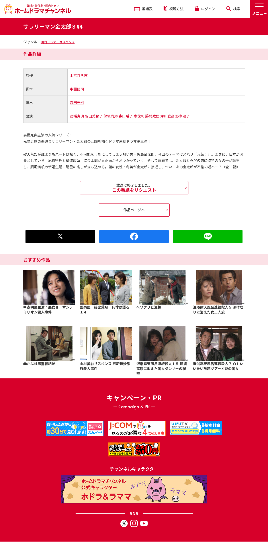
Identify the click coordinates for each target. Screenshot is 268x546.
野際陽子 (182, 116)
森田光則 (77, 102)
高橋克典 (77, 116)
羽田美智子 (94, 116)
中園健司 (77, 89)
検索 (233, 8)
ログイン (205, 8)
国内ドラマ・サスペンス (58, 42)
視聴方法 (174, 8)
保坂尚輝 (111, 116)
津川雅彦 (167, 116)
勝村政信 (152, 116)
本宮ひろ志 (79, 75)
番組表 (143, 8)
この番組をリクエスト (134, 187)
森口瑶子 (126, 116)
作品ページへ (134, 209)
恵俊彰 (139, 116)
